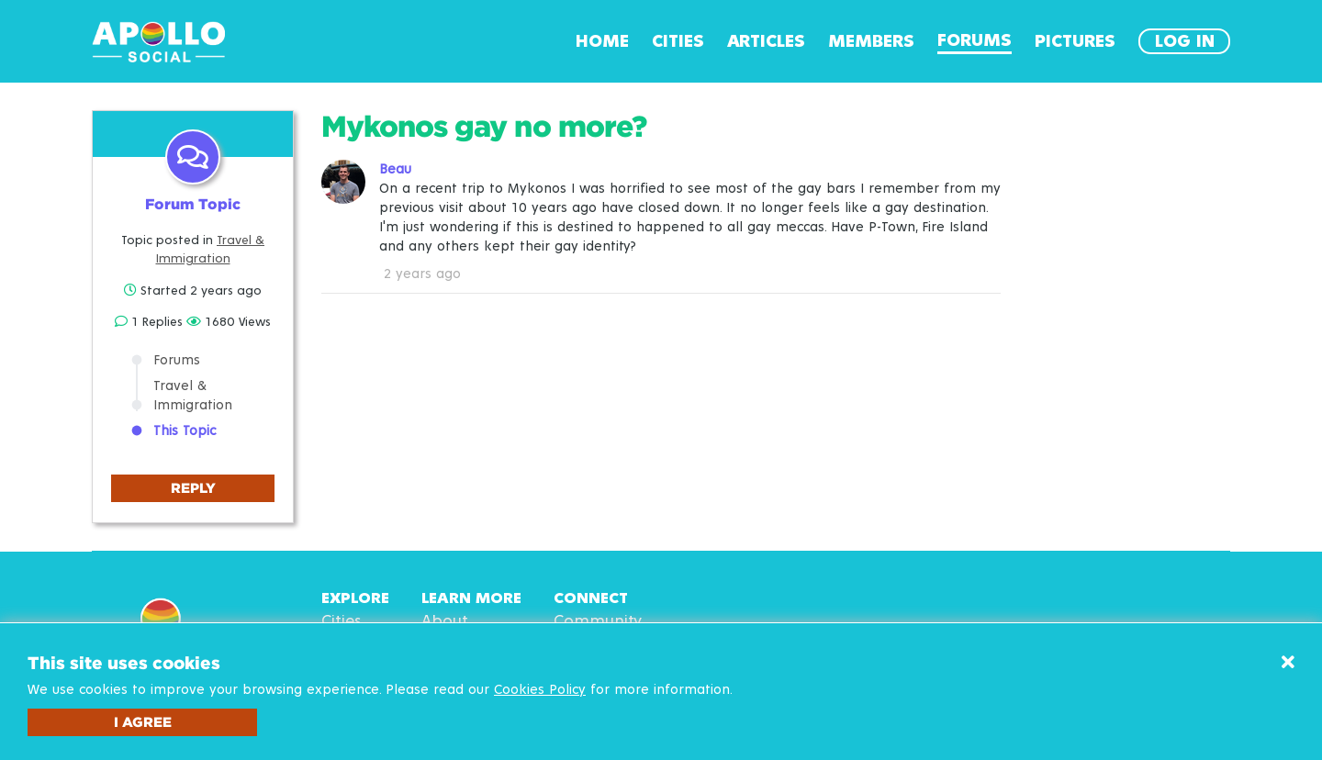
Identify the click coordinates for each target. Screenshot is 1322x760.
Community (598, 621)
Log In (1185, 41)
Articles (766, 41)
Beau (395, 169)
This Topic (184, 431)
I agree (143, 722)
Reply (193, 488)
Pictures (1075, 41)
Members (871, 41)
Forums (974, 40)
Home (602, 41)
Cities (678, 41)
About (444, 621)
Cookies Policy (540, 690)
